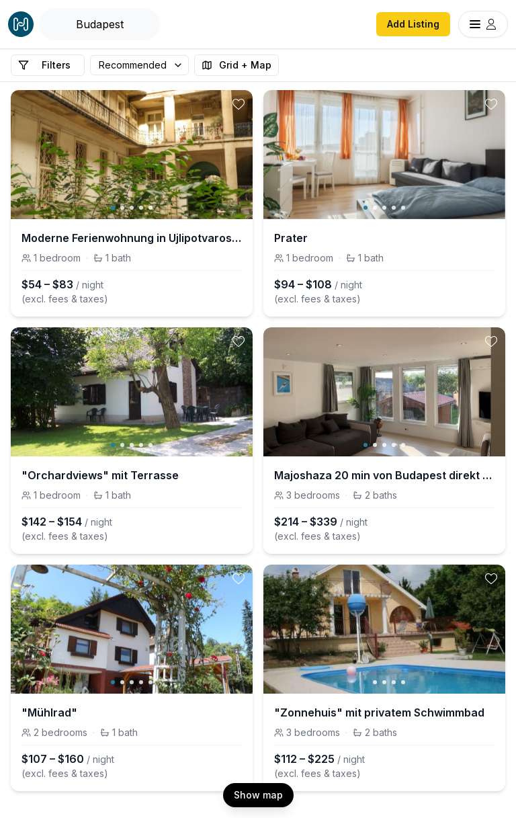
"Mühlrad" (49, 712)
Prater (291, 238)
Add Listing (413, 24)
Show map (258, 795)
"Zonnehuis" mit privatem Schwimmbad (379, 712)
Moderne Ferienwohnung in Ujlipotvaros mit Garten (132, 238)
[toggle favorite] (238, 104)
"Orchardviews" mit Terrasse (100, 475)
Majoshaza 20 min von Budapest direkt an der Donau (384, 475)
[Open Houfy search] (99, 24)
